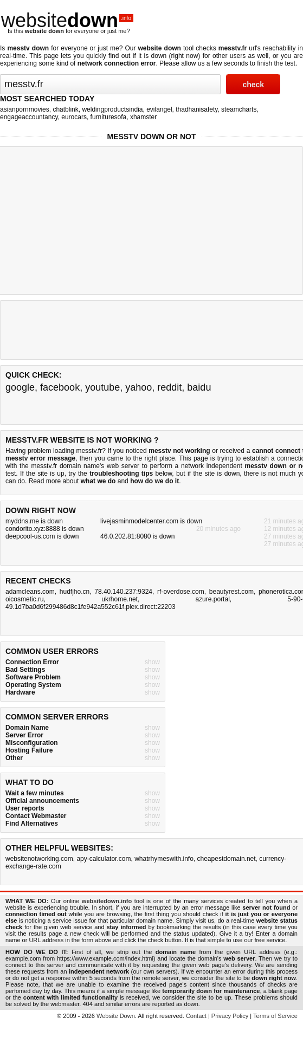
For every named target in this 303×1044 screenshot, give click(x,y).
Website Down (115, 1016)
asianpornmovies (24, 109)
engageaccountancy (29, 117)
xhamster (143, 117)
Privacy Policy (229, 1016)
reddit (169, 387)
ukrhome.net (119, 599)
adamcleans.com (30, 591)
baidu (199, 387)
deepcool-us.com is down (42, 536)
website (67, 20)
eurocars (74, 117)
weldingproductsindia (112, 109)
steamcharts (238, 109)
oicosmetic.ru (24, 599)
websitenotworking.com (39, 859)
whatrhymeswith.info (164, 859)
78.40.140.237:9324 (123, 591)
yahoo (138, 387)
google (20, 387)
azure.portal (212, 599)
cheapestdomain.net (226, 859)
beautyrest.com (231, 591)
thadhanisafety (196, 109)
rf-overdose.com (180, 591)
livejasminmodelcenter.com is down (151, 521)
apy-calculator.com (103, 859)
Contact (196, 1016)
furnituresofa (109, 117)
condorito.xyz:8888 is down (44, 529)
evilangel (159, 109)
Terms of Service (275, 1016)
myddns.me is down (34, 521)
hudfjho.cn (74, 591)
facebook (60, 387)
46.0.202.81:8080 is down (137, 536)
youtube (102, 387)
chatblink (65, 109)
